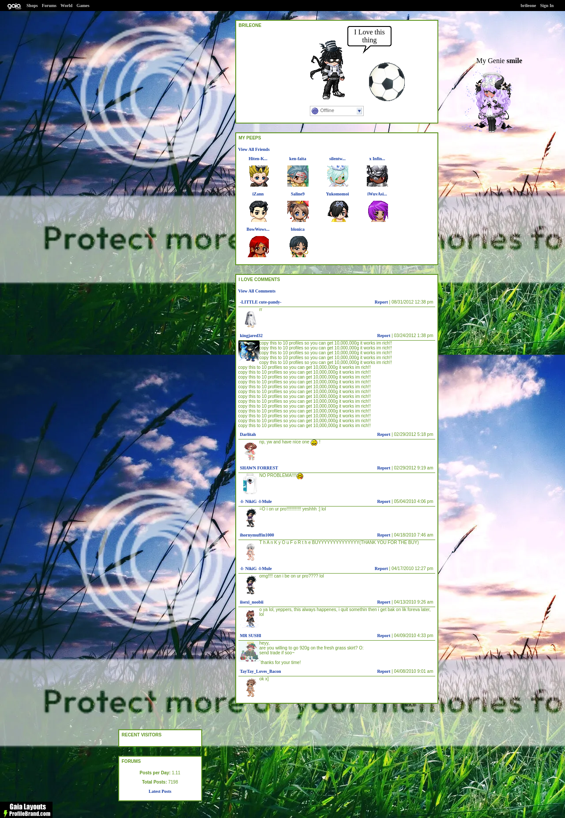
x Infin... (377, 158)
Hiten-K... (258, 158)
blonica (298, 229)
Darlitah (248, 434)
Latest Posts (160, 791)
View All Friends (254, 149)
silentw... (337, 158)
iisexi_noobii (252, 602)
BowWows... (258, 229)
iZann (258, 193)
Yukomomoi (337, 193)
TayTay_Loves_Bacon (260, 671)
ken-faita (297, 158)
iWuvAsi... (377, 193)
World (66, 5)
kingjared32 (251, 335)
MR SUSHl (250, 635)
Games (82, 5)
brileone (528, 5)
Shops (32, 5)
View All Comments (257, 291)
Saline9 (298, 193)
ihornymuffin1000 (257, 535)
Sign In (547, 5)
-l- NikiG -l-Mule (256, 501)
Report (381, 302)
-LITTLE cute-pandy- (261, 302)
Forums (49, 5)
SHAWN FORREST (259, 467)
